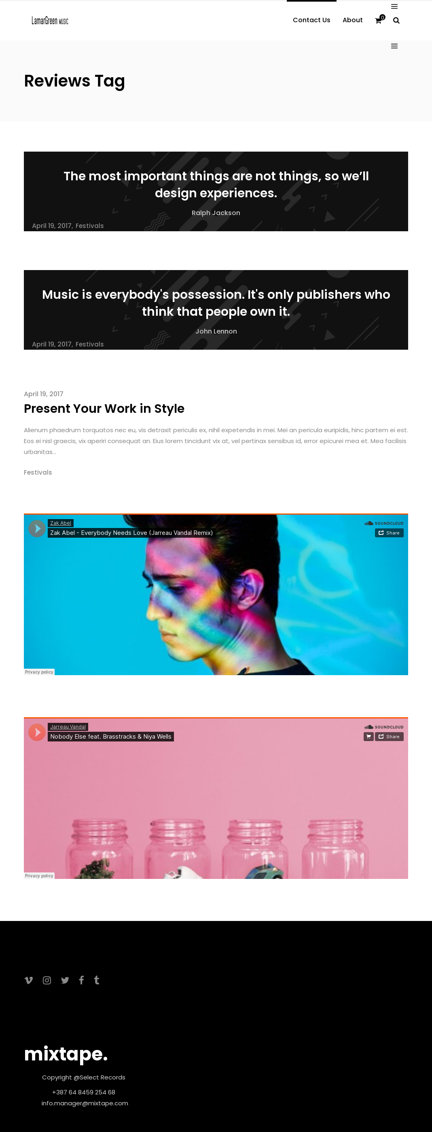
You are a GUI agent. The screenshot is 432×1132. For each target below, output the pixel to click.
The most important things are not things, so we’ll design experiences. (216, 185)
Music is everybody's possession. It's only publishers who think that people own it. (216, 303)
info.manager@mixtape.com (85, 1103)
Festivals (90, 226)
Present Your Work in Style (104, 408)
